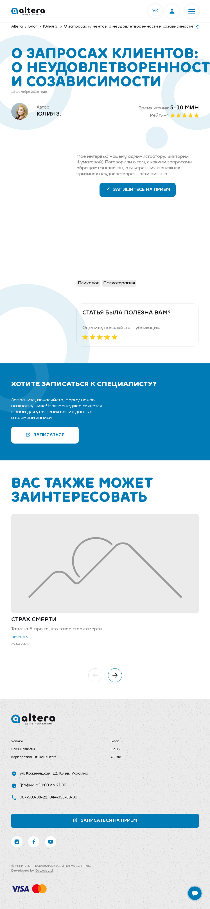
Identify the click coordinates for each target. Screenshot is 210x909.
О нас (116, 757)
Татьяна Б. (20, 637)
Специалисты (23, 749)
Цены (115, 749)
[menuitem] (55, 742)
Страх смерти (34, 620)
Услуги (17, 741)
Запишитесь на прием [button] (137, 189)
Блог (115, 741)
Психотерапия (119, 283)
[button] (192, 11)
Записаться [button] (45, 434)
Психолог (88, 283)
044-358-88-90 (63, 797)
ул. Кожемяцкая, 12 (38, 773)
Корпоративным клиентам (33, 757)
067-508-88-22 (33, 797)
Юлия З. (49, 114)
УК (155, 11)
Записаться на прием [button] (105, 820)
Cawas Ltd (44, 870)
